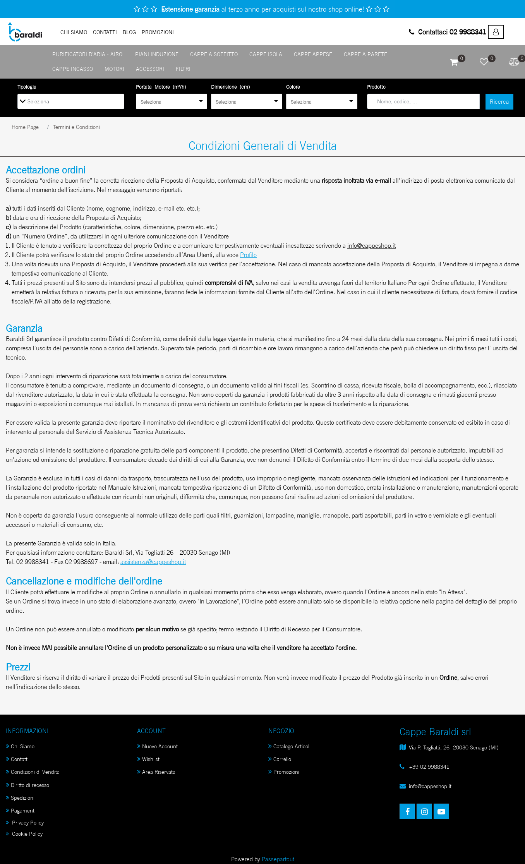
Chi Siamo (73, 32)
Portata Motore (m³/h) (161, 87)
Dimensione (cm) (230, 87)
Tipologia (26, 87)
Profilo (248, 255)
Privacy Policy (25, 822)
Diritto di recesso (27, 785)
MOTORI (114, 68)
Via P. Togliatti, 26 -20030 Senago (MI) (454, 747)
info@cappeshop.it (430, 786)
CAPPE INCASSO (72, 68)
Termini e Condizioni (76, 126)
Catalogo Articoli (289, 746)
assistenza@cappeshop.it (153, 562)
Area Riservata (156, 771)
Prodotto (376, 87)
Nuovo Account (157, 746)
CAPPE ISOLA (265, 54)
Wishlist (148, 759)
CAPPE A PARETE (365, 54)
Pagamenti (21, 810)
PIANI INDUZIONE (156, 54)
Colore (293, 87)
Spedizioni (20, 797)
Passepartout (278, 859)
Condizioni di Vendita (33, 771)
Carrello (279, 759)
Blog (129, 32)
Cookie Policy (24, 833)
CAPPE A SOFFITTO (214, 54)
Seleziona (151, 102)
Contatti (105, 32)
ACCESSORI (150, 68)
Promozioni (283, 771)
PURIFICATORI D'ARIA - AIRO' (88, 54)
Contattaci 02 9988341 (447, 31)
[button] (453, 62)
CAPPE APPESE (313, 54)
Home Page (25, 126)
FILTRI (183, 68)
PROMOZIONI (158, 32)
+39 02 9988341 (429, 766)
